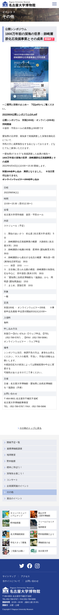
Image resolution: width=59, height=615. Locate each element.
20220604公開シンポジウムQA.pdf (19, 114)
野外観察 (11, 461)
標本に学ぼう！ (14, 467)
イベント (7, 12)
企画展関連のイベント (18, 486)
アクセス (25, 576)
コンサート (12, 479)
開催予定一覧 (13, 442)
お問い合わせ (32, 581)
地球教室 (11, 455)
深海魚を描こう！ (15, 473)
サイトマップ (9, 576)
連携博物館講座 (14, 448)
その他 (10, 492)
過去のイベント (14, 498)
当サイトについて (11, 581)
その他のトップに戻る (31, 428)
